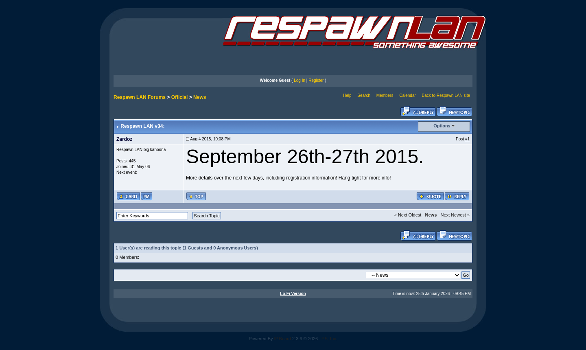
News (199, 97)
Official (179, 97)
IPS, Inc (328, 338)
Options (441, 125)
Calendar (407, 95)
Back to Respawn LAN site (446, 95)
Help (347, 95)
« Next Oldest (408, 214)
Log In (299, 80)
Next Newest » (455, 214)
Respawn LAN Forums (140, 97)
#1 (467, 139)
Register (316, 80)
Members (385, 95)
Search (363, 95)
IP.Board (282, 338)
